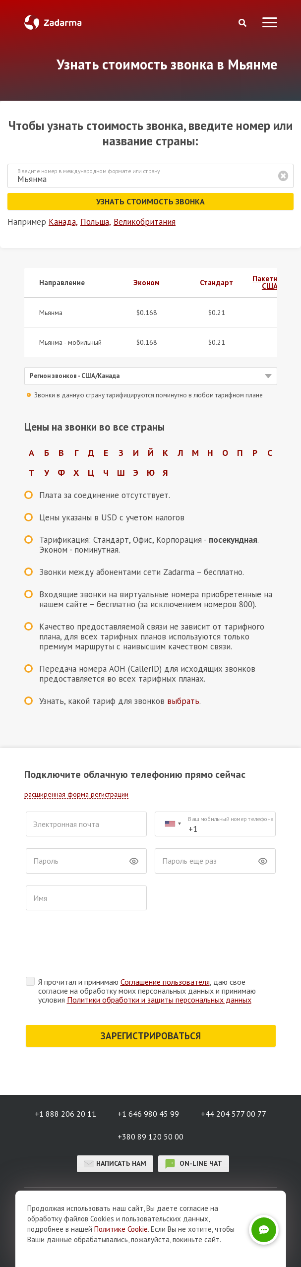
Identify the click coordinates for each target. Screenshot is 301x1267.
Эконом (146, 282)
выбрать (183, 701)
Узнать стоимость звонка (150, 201)
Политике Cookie (121, 1229)
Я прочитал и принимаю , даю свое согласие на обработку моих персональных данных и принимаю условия (147, 990)
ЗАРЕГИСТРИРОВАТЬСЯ (151, 1036)
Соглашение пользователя (165, 982)
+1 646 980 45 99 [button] (148, 1114)
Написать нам (115, 1164)
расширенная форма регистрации (76, 794)
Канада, (63, 221)
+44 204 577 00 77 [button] (233, 1114)
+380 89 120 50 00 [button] (150, 1136)
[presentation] (101, 946)
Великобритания (145, 221)
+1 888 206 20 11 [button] (65, 1114)
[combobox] (172, 824)
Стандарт (216, 282)
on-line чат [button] (193, 1164)
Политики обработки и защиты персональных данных (159, 1000)
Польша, (95, 221)
